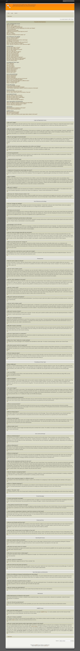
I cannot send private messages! (13, 85)
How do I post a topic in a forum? (13, 47)
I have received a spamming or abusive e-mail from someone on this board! (22, 88)
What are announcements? (12, 68)
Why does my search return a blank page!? (16, 97)
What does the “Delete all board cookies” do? (16, 34)
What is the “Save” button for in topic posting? (16, 58)
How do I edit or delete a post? (13, 48)
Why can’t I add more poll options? (14, 51)
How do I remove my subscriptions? (14, 104)
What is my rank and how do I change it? (15, 43)
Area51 (13, 619)
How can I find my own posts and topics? (15, 99)
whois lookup (34, 626)
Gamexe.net (46, 645)
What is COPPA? (10, 32)
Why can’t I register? (11, 33)
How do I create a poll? (11, 50)
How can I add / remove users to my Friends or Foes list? (18, 92)
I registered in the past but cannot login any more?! (17, 31)
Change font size (7, 1)
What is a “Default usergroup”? (13, 81)
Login (12, 13)
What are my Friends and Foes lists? (14, 91)
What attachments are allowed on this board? (16, 107)
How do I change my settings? (13, 37)
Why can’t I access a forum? (12, 53)
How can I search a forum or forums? (14, 95)
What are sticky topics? (11, 70)
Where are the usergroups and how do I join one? (17, 78)
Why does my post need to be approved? (15, 59)
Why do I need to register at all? (13, 26)
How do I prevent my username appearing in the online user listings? (21, 28)
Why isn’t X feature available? (13, 113)
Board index (10, 16)
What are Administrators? (12, 75)
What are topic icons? (11, 72)
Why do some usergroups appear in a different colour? (18, 80)
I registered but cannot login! (12, 30)
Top (7, 126)
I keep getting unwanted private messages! (15, 87)
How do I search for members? (13, 98)
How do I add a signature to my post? (14, 49)
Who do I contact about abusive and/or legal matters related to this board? (22, 114)
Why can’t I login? (10, 24)
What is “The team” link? (12, 82)
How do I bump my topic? (12, 60)
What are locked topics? (12, 71)
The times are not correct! (12, 38)
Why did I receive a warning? (13, 56)
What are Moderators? (11, 76)
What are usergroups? (11, 77)
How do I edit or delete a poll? (13, 52)
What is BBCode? (10, 63)
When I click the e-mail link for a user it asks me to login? (18, 44)
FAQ (8, 13)
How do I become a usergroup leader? (15, 79)
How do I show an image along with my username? (17, 42)
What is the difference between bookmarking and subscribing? (19, 102)
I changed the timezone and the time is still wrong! (17, 40)
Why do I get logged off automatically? (14, 27)
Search (16, 13)
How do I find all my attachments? (14, 109)
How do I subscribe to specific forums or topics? (16, 103)
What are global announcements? (14, 67)
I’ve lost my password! (11, 29)
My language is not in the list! (13, 41)
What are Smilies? (10, 65)
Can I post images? (11, 66)
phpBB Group (44, 611)
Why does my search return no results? (15, 96)
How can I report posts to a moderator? (15, 57)
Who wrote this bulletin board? (13, 112)
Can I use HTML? (10, 64)
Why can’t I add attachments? (13, 55)
